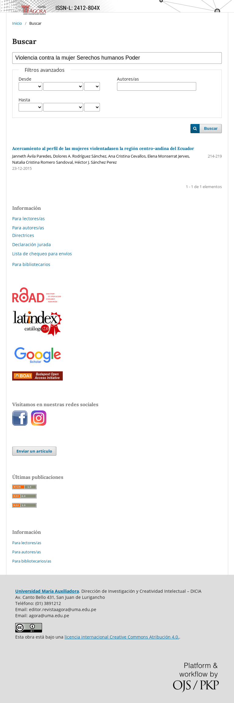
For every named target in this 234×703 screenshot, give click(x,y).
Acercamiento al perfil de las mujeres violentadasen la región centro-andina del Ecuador (103, 148)
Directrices (23, 235)
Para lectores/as (28, 218)
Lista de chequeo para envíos (42, 254)
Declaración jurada (31, 244)
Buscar (211, 128)
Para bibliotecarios (31, 264)
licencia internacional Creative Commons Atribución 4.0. (122, 637)
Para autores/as (28, 228)
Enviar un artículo (34, 451)
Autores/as (128, 79)
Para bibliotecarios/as (31, 561)
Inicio (17, 23)
